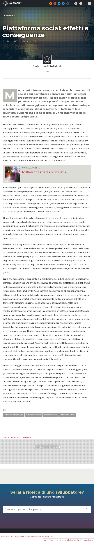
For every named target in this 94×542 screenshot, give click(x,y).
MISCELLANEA (9, 15)
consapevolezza (50, 414)
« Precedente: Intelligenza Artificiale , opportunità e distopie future (27, 536)
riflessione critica (67, 414)
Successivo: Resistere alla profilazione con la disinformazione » (68, 540)
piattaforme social (33, 414)
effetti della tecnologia (14, 414)
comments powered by (17, 437)
